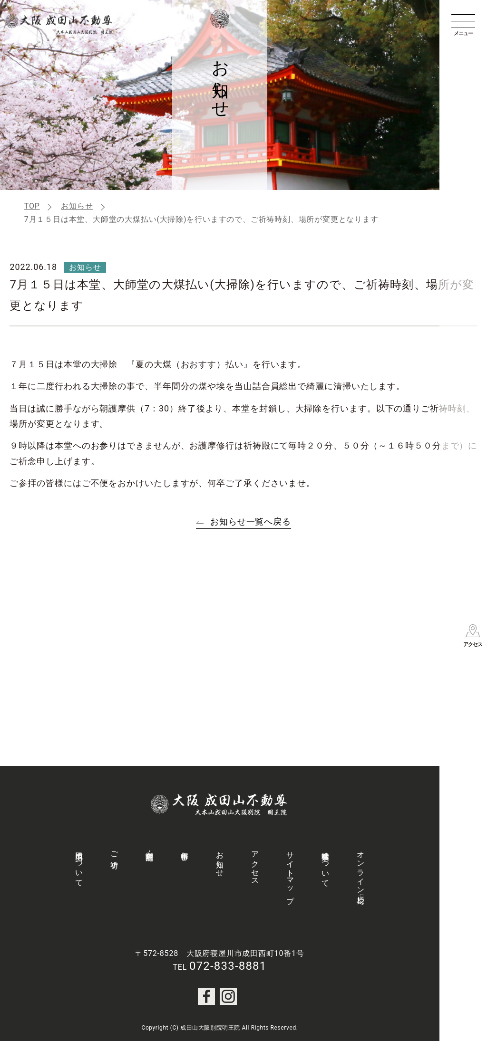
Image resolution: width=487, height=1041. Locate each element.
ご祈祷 (114, 851)
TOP (32, 205)
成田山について (79, 864)
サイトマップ (290, 873)
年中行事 (184, 847)
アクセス (255, 864)
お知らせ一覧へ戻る (250, 521)
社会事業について (325, 864)
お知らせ (77, 205)
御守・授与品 (149, 847)
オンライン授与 (360, 869)
